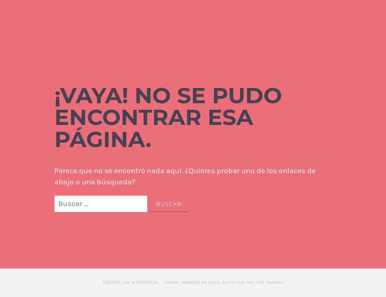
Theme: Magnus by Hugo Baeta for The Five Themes (224, 282)
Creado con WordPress (131, 282)
